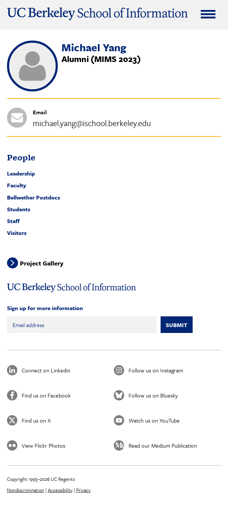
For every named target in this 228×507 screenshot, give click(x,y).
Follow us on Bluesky (153, 395)
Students (18, 209)
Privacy (83, 490)
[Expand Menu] (208, 14)
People (21, 157)
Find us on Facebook (46, 395)
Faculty (16, 185)
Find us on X (36, 420)
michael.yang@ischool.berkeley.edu (92, 123)
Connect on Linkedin (46, 370)
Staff (13, 221)
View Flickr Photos (43, 445)
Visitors (17, 233)
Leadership (21, 173)
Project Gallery (41, 263)
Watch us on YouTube (154, 420)
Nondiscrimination (25, 490)
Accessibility (60, 490)
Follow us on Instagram (156, 370)
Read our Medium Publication (163, 445)
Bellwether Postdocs (33, 197)
